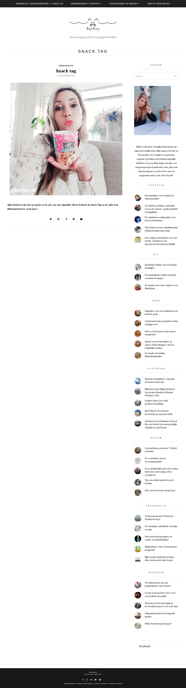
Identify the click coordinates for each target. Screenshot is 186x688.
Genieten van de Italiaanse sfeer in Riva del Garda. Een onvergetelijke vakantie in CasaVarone (161, 424)
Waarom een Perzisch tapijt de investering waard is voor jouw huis (161, 605)
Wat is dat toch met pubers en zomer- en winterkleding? (158, 538)
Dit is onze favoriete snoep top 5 (160, 490)
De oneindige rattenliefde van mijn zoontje (161, 528)
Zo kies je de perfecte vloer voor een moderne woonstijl (160, 594)
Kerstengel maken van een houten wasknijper (161, 266)
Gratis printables (159, 4)
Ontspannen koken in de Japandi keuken (160, 615)
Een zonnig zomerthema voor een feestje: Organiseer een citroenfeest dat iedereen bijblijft (161, 241)
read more (32, 208)
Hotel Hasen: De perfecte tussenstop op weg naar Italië (158, 412)
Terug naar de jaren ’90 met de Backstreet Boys (159, 518)
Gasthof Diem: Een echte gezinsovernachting (156, 402)
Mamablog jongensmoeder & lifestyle (39, 4)
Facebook (144, 646)
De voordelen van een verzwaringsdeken (155, 460)
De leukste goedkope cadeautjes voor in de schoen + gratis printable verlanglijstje (161, 209)
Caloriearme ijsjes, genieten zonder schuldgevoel (161, 323)
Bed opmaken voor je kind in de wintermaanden (159, 197)
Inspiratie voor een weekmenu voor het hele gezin (161, 312)
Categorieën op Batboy (123, 4)
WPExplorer (116, 683)
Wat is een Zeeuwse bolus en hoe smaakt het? (160, 333)
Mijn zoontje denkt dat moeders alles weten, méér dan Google (159, 559)
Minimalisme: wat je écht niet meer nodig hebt (161, 548)
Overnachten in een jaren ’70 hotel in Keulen (161, 450)
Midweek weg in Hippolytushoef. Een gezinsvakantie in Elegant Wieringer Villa (160, 392)
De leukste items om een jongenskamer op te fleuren (158, 584)
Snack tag (66, 71)
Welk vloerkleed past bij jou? (158, 623)
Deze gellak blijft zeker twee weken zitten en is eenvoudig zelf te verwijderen (161, 471)
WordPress (69, 683)
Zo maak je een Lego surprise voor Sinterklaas (161, 287)
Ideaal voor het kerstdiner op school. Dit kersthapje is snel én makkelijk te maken (159, 344)
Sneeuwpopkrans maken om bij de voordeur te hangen (160, 276)
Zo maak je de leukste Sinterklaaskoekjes (155, 355)
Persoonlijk (66, 66)
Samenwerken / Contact (85, 4)
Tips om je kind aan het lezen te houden (159, 482)
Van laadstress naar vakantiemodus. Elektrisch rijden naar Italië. (161, 229)
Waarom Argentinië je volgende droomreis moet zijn (160, 380)
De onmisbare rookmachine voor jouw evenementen (160, 219)
